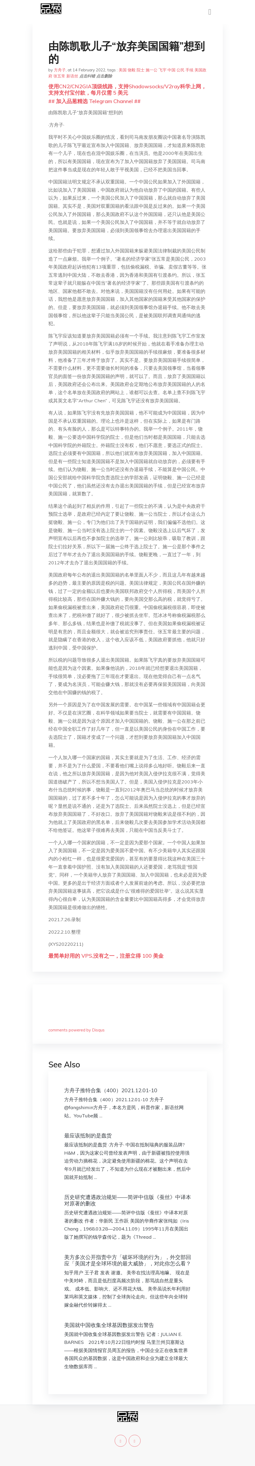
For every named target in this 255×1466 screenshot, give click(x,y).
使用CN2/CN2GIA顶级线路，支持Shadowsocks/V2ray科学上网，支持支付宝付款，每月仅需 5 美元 (127, 89)
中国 (171, 69)
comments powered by (76, 1029)
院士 (141, 69)
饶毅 (132, 69)
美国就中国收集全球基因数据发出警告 (109, 1325)
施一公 (151, 69)
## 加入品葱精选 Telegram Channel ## (94, 101)
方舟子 (60, 69)
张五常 (59, 76)
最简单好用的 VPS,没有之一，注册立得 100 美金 (106, 955)
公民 (180, 69)
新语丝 (72, 76)
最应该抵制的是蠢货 (88, 1135)
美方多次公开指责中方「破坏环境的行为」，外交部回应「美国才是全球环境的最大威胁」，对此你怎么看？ (127, 1260)
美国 (123, 69)
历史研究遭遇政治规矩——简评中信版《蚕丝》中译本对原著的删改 (127, 1200)
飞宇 (162, 69)
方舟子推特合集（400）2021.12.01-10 (110, 1090)
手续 (189, 69)
